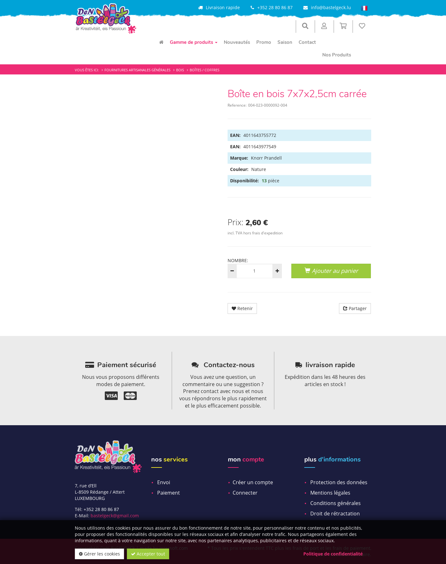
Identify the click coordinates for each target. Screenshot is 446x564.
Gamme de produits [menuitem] (193, 42)
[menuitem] (161, 42)
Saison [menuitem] (284, 42)
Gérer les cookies (99, 554)
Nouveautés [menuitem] (237, 42)
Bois (180, 70)
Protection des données (338, 482)
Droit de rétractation (335, 513)
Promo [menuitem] (263, 42)
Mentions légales (330, 492)
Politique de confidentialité (333, 554)
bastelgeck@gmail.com (115, 516)
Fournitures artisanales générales (137, 70)
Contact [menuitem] (307, 42)
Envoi (163, 482)
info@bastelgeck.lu (331, 7)
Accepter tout (148, 554)
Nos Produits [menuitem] (336, 55)
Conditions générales (335, 503)
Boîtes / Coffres (204, 70)
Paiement (168, 492)
